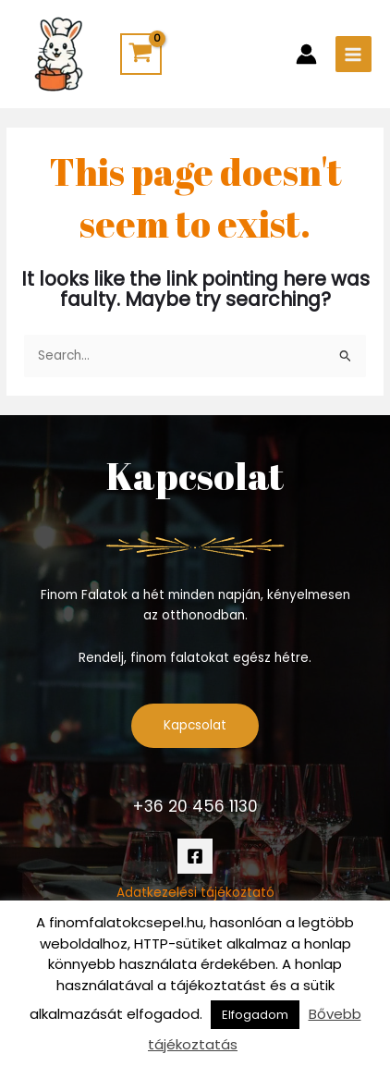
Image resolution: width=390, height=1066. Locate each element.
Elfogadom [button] (255, 1014)
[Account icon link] (306, 54)
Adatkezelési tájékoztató (195, 892)
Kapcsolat (195, 725)
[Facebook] (195, 856)
